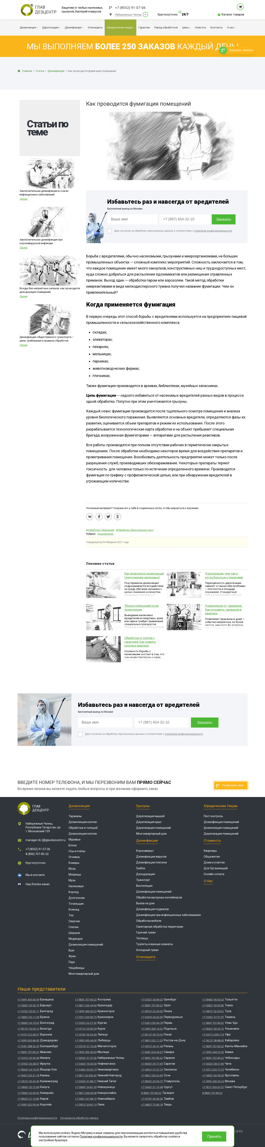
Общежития (212, 856)
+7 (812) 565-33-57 (213, 1087)
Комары (74, 862)
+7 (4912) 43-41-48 (152, 1046)
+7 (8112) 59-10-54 (152, 1034)
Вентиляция (144, 885)
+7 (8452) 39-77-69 (152, 1063)
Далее (23, 198)
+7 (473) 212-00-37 (28, 1034)
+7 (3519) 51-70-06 (86, 1046)
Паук (72, 962)
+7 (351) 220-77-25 (213, 1069)
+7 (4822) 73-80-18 (152, 1104)
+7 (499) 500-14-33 (152, 1028)
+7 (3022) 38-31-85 (213, 1063)
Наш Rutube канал (38, 884)
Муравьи (74, 839)
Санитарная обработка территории (159, 926)
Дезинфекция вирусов (151, 856)
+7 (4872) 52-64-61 (213, 1011)
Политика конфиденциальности (37, 1117)
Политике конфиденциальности (101, 1136)
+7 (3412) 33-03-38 (28, 1057)
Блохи (73, 845)
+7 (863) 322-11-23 (152, 1040)
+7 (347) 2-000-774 (213, 1034)
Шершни (74, 932)
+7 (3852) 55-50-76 (28, 1005)
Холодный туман (147, 950)
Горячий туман (146, 932)
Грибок (140, 868)
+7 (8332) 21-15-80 (28, 1098)
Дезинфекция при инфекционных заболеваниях (168, 915)
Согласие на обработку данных (79, 1117)
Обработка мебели (148, 920)
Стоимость (212, 840)
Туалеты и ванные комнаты (154, 944)
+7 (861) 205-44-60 (86, 1005)
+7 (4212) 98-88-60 (213, 1040)
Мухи (72, 880)
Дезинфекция (105, 534)
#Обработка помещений (100, 530)
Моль (72, 868)
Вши (71, 950)
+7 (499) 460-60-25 (86, 1011)
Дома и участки (214, 862)
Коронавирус (145, 850)
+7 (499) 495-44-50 (86, 1040)
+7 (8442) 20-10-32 (28, 1022)
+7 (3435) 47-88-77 (86, 1081)
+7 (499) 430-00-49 (28, 999)
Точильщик (76, 903)
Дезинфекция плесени (151, 862)
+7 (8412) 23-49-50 (152, 1011)
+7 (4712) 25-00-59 (86, 1028)
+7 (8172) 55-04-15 (28, 1028)
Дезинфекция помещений (153, 891)
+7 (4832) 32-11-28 (28, 1017)
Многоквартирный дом (84, 973)
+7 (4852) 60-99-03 (213, 1075)
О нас (208, 881)
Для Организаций (216, 868)
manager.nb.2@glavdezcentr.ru (46, 840)
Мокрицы (75, 874)
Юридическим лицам (220, 806)
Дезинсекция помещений (86, 944)
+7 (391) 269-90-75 (86, 1017)
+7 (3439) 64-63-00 (152, 1017)
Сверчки (74, 921)
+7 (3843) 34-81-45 (86, 1087)
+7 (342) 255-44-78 (152, 1022)
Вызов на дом (145, 903)
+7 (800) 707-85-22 (28, 1052)
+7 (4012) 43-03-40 (28, 1081)
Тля (71, 915)
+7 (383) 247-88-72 (86, 1098)
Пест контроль (213, 816)
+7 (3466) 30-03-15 (86, 1069)
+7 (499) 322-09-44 (28, 1104)
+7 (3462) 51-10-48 (152, 1087)
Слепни (73, 927)
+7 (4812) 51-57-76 (152, 1069)
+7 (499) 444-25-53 (213, 1052)
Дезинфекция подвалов (152, 909)
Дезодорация (145, 874)
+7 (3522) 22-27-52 (86, 1022)
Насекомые (76, 886)
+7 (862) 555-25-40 (152, 1075)
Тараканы (75, 816)
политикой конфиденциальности (213, 230)
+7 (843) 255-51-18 (28, 1075)
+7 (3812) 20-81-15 (86, 1104)
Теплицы (142, 938)
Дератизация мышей (150, 816)
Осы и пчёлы (77, 851)
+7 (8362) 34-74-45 (28, 1069)
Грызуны (143, 806)
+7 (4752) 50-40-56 (152, 1098)
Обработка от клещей (83, 827)
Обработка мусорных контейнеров (159, 897)
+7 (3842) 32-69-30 (28, 1092)
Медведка (75, 938)
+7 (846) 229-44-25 (152, 1052)
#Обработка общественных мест (135, 530)
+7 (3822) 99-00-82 (213, 1005)
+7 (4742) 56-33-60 (86, 1034)
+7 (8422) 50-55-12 (213, 1028)
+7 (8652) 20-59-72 (152, 1081)
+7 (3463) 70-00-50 (86, 1063)
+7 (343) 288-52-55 (28, 1046)
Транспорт (143, 880)
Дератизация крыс (149, 822)
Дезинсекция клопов (83, 822)
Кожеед (74, 909)
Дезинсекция (79, 806)
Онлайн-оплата (214, 874)
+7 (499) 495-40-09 (86, 1052)
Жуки (72, 956)
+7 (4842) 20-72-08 (28, 1087)
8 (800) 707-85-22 (37, 854)
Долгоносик (77, 897)
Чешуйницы (76, 967)
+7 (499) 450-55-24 (213, 1081)
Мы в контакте (35, 875)
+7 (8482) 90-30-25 (213, 999)
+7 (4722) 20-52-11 (28, 1011)
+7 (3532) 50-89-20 (152, 999)
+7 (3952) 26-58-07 (28, 1063)
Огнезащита (145, 957)
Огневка (74, 857)
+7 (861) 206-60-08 (86, 1092)
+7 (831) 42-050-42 (86, 1075)
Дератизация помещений (153, 827)
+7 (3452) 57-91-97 (213, 1017)
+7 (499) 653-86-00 (28, 1040)
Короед (74, 892)
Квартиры (210, 850)
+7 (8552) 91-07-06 (130, 8)
